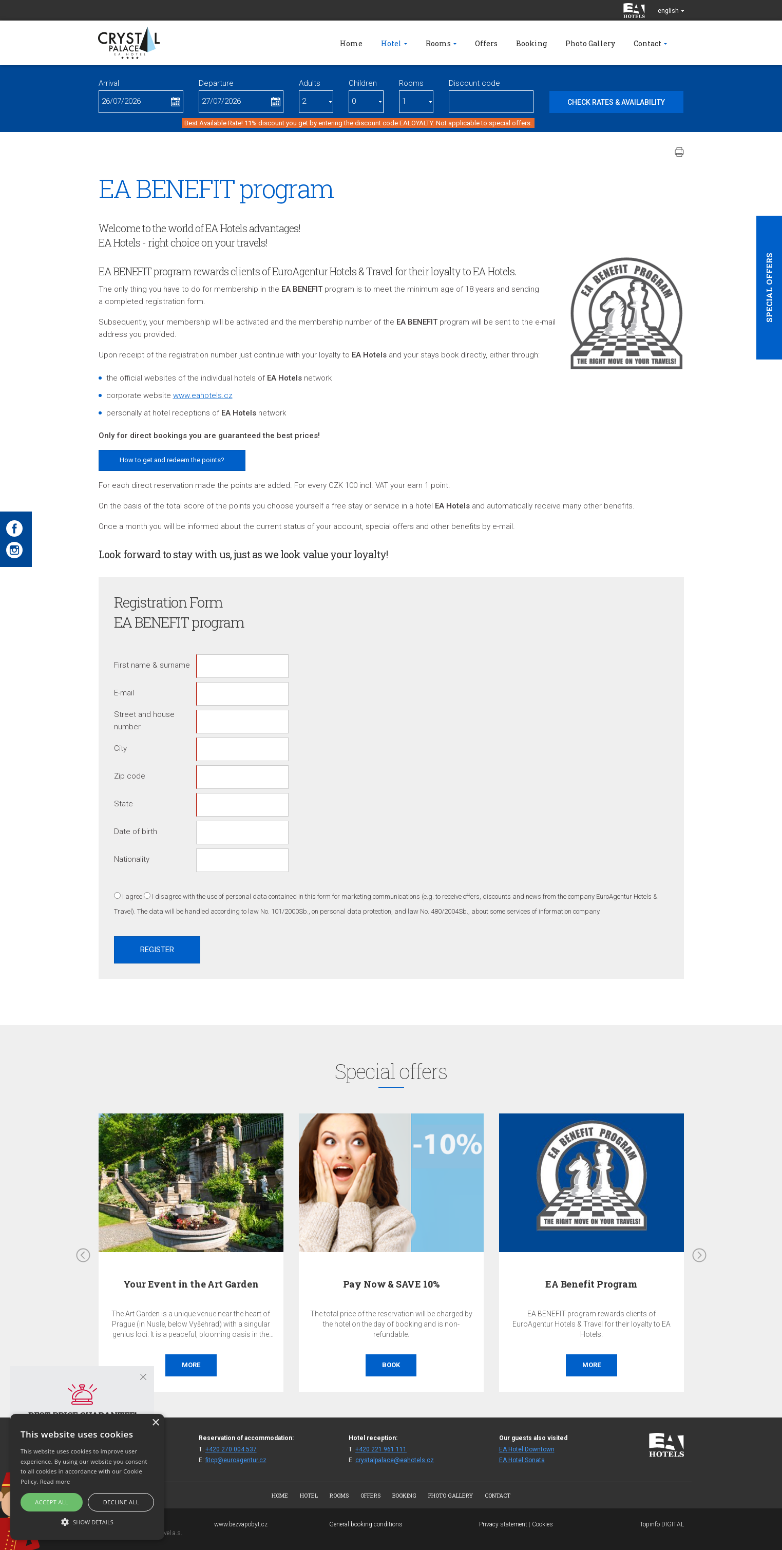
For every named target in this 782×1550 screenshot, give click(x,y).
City (120, 748)
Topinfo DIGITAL (662, 1524)
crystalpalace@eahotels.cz (394, 1460)
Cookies (542, 1524)
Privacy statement (503, 1524)
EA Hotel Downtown (527, 1449)
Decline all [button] (121, 1502)
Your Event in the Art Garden (191, 1284)
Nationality (131, 859)
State (123, 803)
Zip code (129, 776)
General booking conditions (366, 1524)
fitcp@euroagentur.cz (235, 1460)
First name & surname (152, 665)
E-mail (124, 692)
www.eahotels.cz (203, 395)
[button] (87, 1521)
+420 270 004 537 (231, 1449)
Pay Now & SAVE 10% (391, 1284)
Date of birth (135, 831)
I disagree (166, 896)
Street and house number (144, 720)
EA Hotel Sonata (522, 1460)
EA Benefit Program (591, 1284)
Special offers (769, 288)
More (191, 1365)
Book (391, 1365)
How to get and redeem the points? (172, 460)
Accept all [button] (51, 1502)
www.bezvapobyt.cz (241, 1524)
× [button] (155, 1423)
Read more (55, 1481)
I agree (132, 896)
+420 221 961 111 (381, 1449)
